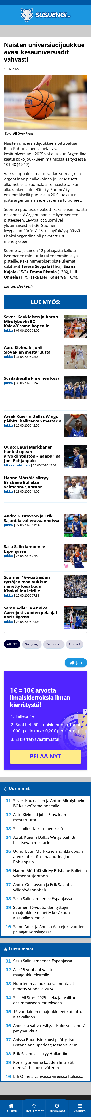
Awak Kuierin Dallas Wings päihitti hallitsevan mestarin (32, 419)
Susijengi (32, 644)
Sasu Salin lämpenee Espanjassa (24, 549)
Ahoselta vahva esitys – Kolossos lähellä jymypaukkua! (49, 1028)
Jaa (76, 662)
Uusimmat (19, 788)
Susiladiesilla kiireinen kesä (32, 378)
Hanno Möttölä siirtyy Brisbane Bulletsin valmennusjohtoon (26, 482)
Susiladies (53, 644)
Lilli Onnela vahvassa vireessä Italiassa (48, 1076)
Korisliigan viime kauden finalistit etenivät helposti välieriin (43, 1065)
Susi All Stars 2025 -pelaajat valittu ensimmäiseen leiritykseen (44, 1000)
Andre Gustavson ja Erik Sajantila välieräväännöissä (31, 518)
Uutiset (74, 644)
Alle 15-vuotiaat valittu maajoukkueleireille (33, 972)
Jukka (8, 330)
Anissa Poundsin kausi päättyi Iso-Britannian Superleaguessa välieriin (45, 1042)
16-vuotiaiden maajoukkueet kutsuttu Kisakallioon (47, 1014)
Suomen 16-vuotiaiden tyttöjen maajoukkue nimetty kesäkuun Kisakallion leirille (27, 584)
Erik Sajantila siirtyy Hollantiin (40, 1053)
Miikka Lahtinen (17, 465)
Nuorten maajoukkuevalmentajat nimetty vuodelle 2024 (43, 986)
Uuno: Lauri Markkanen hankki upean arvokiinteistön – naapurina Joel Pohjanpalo (32, 453)
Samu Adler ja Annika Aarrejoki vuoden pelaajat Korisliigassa (30, 612)
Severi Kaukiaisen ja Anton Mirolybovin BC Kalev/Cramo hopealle (31, 321)
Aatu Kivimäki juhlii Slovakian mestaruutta (27, 350)
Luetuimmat (21, 949)
